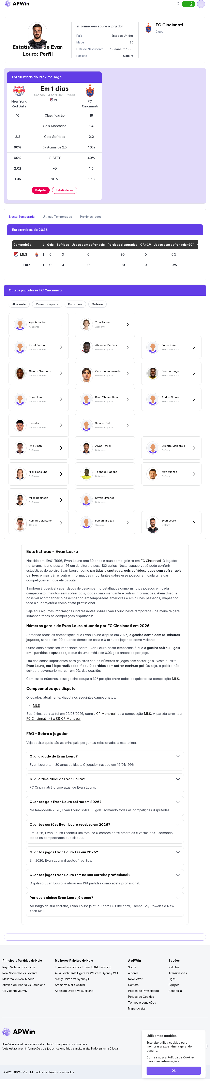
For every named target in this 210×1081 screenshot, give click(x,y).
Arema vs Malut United (70, 986)
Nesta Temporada (22, 216)
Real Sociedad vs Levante (20, 975)
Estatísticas (65, 190)
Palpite (40, 190)
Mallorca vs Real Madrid (18, 981)
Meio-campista (47, 304)
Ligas (172, 981)
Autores (133, 975)
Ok (174, 1070)
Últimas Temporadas (57, 216)
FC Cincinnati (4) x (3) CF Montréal (53, 720)
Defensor (75, 304)
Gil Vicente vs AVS (14, 992)
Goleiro (97, 304)
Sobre (132, 969)
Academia (175, 992)
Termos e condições (142, 1004)
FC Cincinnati (151, 563)
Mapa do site (137, 1010)
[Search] (150, 4)
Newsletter (135, 981)
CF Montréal (106, 715)
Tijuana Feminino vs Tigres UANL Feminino (83, 969)
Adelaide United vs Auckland (74, 992)
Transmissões (178, 975)
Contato (133, 986)
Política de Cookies (141, 998)
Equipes (174, 986)
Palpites (174, 969)
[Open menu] (201, 4)
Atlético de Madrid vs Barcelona (23, 986)
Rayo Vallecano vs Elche (18, 969)
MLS (54, 100)
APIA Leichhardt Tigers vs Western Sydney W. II (86, 975)
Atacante (19, 304)
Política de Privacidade (143, 992)
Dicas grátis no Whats (174, 4)
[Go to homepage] (17, 4)
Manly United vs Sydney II (72, 981)
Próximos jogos (91, 216)
